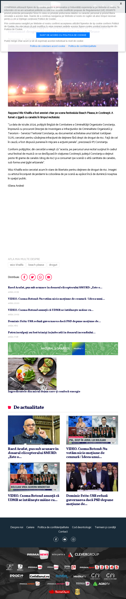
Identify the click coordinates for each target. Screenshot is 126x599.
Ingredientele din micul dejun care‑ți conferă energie (44, 391)
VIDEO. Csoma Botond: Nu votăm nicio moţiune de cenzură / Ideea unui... (56, 299)
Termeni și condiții (105, 527)
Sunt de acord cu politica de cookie (63, 35)
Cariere (30, 527)
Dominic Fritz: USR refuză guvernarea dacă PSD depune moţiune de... (54, 321)
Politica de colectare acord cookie (47, 46)
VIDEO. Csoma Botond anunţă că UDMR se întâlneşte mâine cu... (50, 310)
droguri (53, 264)
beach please (36, 264)
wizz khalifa (16, 264)
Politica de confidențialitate (53, 527)
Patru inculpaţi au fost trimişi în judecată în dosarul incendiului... (52, 332)
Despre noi (16, 527)
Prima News (38, 554)
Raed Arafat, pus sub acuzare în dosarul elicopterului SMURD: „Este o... (55, 287)
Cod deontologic (82, 527)
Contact (63, 532)
